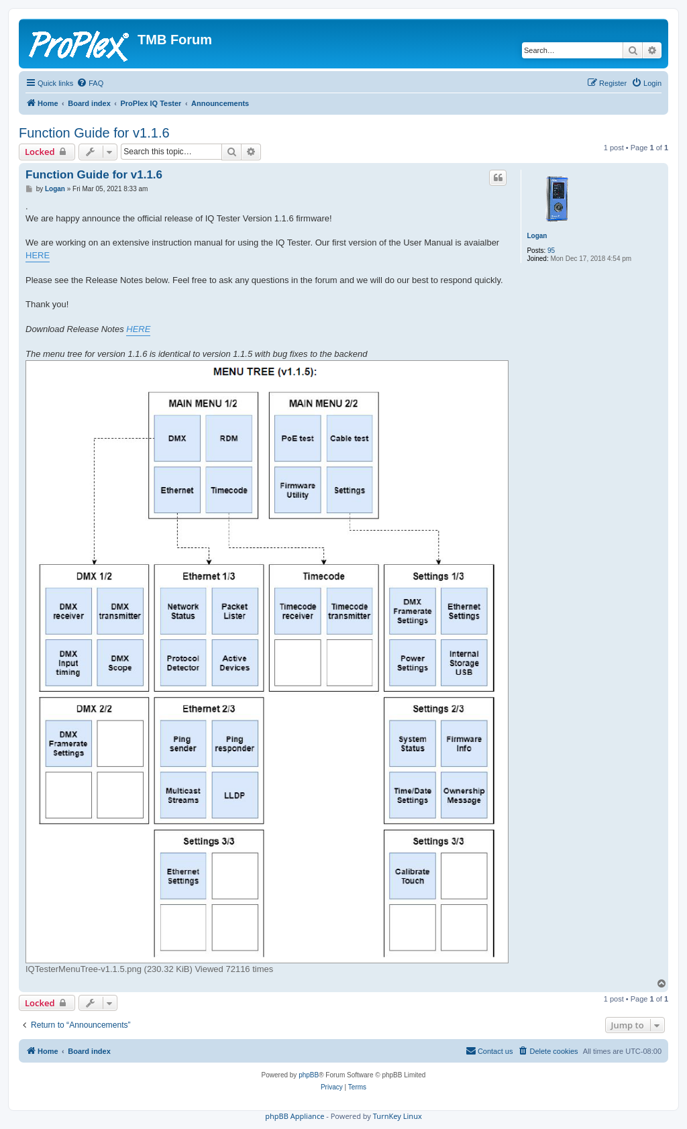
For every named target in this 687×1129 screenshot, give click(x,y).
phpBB (309, 1075)
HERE (37, 255)
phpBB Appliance (294, 1116)
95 (551, 250)
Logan (537, 235)
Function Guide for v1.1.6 (94, 132)
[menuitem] (89, 83)
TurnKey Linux (397, 1116)
